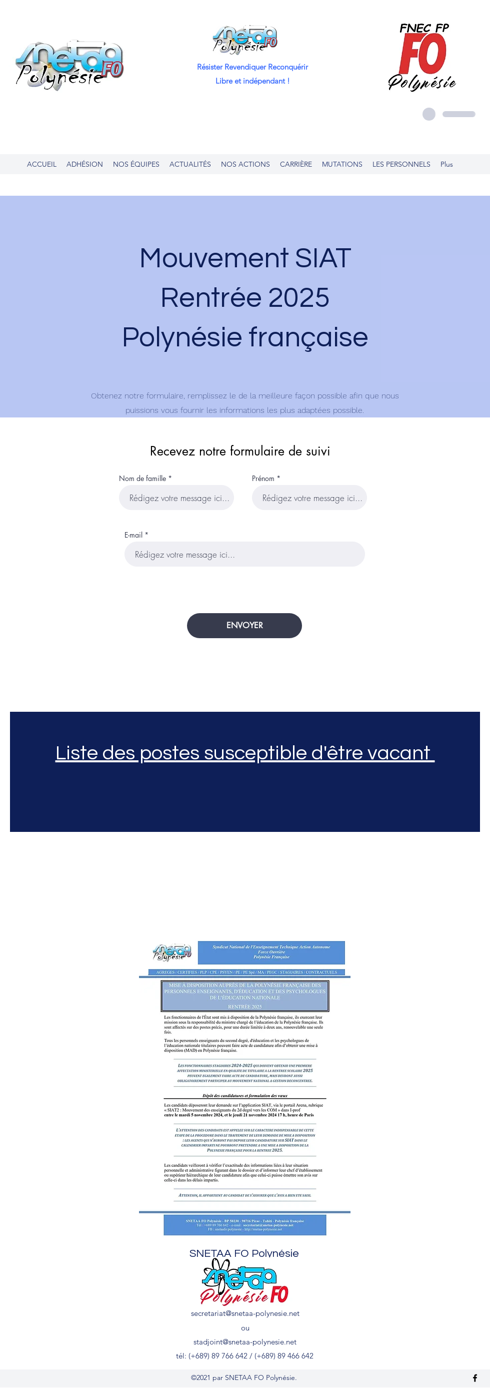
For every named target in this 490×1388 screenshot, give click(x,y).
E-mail (133, 535)
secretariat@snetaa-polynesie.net (245, 1313)
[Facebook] (475, 1378)
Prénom (263, 478)
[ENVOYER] (244, 625)
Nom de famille (142, 478)
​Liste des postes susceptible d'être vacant (245, 753)
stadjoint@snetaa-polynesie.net (245, 1341)
